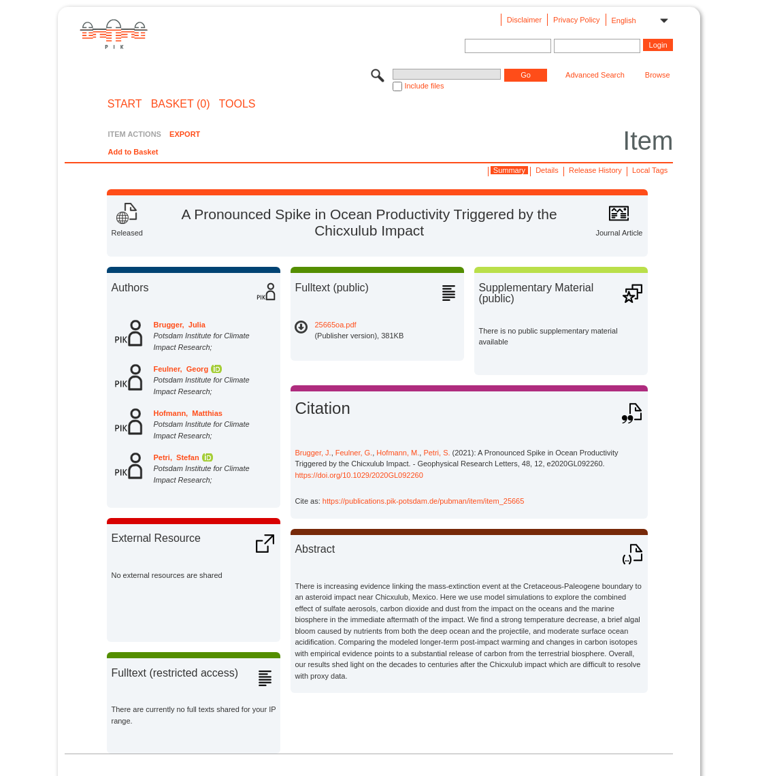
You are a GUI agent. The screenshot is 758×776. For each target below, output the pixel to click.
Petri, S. (436, 453)
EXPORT (184, 134)
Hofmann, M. (397, 453)
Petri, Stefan (176, 457)
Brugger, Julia (179, 325)
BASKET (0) (180, 104)
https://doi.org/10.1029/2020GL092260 (359, 475)
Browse (657, 75)
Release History (595, 170)
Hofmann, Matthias (187, 413)
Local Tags (650, 170)
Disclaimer (524, 20)
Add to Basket (133, 152)
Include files (424, 86)
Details (547, 170)
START (125, 104)
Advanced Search (595, 75)
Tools (237, 104)
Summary (509, 170)
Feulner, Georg (180, 369)
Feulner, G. (353, 453)
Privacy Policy (576, 20)
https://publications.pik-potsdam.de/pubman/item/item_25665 (424, 501)
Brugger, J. (313, 453)
